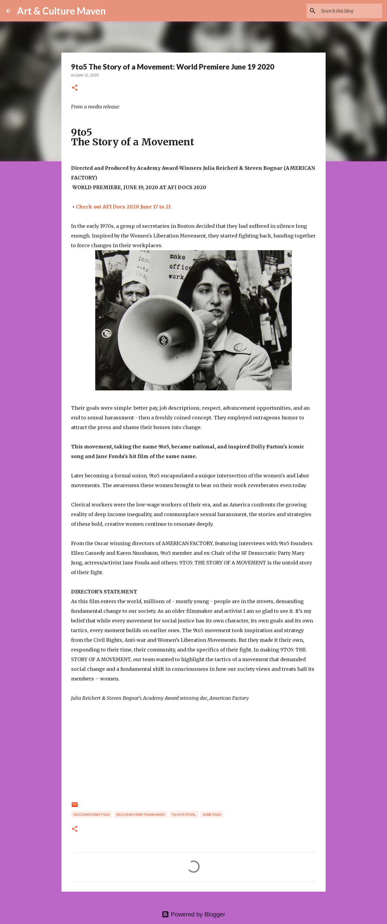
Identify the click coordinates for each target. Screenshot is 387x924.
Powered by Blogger (193, 914)
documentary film (91, 814)
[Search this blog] (350, 11)
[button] (74, 88)
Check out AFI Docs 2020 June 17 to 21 (123, 207)
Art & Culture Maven (61, 11)
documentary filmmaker (140, 814)
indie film (212, 814)
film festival (184, 814)
